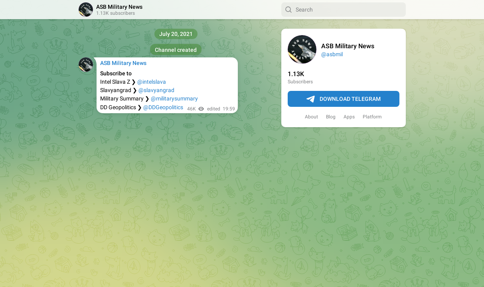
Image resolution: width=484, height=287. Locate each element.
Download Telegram (343, 99)
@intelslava (151, 82)
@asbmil (332, 54)
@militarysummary (174, 98)
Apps (349, 117)
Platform (372, 117)
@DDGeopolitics (163, 107)
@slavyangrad (156, 90)
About (311, 117)
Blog (331, 117)
